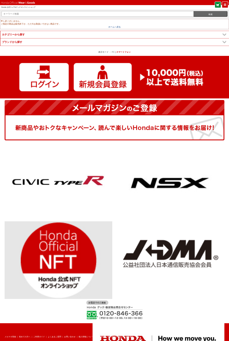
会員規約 (129, 337)
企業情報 (100, 337)
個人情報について (86, 337)
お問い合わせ (70, 337)
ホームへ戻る (114, 27)
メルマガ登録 (10, 337)
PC (113, 52)
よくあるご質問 (54, 337)
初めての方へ (24, 337)
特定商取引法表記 (115, 337)
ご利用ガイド (39, 337)
